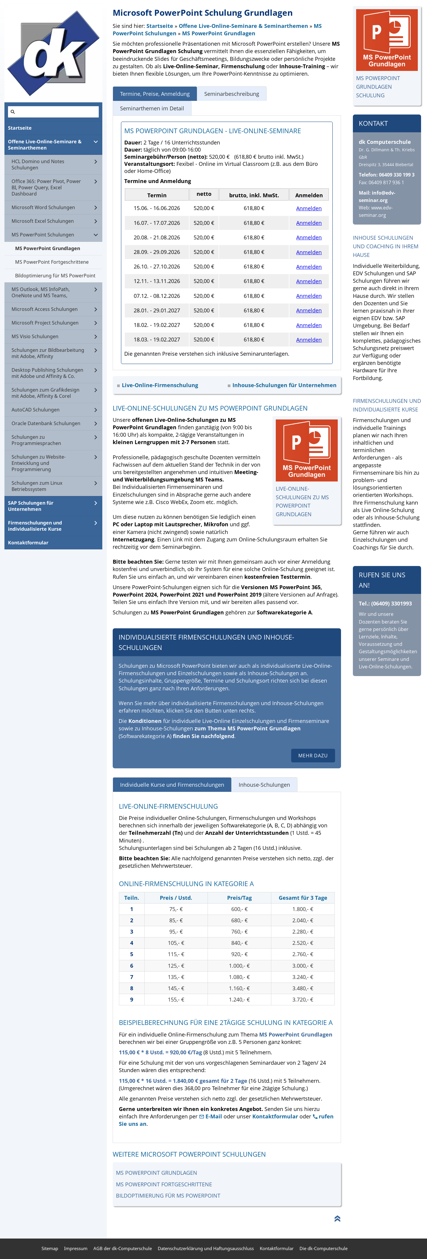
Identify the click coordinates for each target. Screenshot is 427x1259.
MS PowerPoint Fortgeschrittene (164, 1184)
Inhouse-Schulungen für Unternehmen (284, 385)
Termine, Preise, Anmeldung (155, 93)
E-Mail (211, 1116)
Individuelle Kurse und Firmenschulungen (172, 784)
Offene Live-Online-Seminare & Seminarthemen (243, 25)
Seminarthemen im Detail (152, 108)
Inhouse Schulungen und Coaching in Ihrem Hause (385, 246)
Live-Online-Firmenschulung (160, 385)
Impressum (75, 1248)
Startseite (159, 25)
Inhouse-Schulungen (264, 784)
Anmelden (309, 208)
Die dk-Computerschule (323, 1248)
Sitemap (50, 1248)
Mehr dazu (313, 755)
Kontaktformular (275, 1116)
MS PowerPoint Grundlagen (218, 33)
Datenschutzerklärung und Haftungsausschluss (206, 1248)
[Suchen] (53, 111)
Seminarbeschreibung (231, 93)
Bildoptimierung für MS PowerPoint (168, 1195)
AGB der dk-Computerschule (122, 1248)
